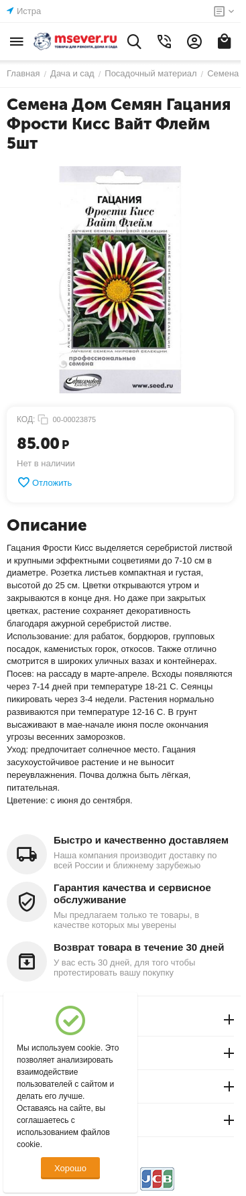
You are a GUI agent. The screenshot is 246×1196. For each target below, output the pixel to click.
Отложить (44, 482)
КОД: (26, 419)
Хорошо (70, 1168)
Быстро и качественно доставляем (141, 840)
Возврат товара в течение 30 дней (139, 947)
